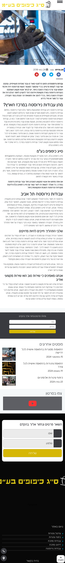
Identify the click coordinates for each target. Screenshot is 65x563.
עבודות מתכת (54, 540)
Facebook (32, 504)
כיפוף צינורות (55, 537)
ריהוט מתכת (55, 544)
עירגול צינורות (54, 533)
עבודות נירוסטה (56, 84)
